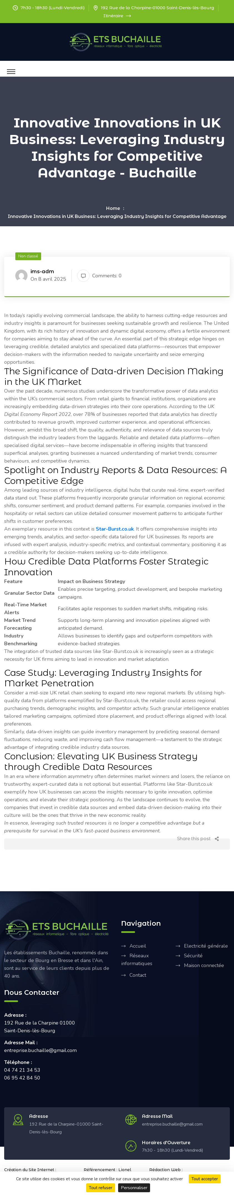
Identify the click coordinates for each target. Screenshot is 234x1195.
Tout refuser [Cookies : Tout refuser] (100, 1188)
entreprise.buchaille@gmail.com (172, 1124)
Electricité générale (206, 946)
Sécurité (193, 955)
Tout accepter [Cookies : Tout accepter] (204, 1179)
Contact (138, 975)
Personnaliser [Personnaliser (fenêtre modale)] (134, 1188)
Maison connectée (204, 965)
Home (113, 208)
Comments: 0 (99, 276)
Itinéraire (117, 15)
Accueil (138, 946)
